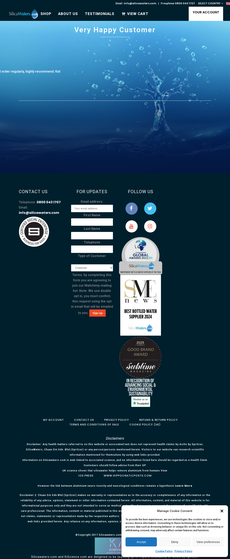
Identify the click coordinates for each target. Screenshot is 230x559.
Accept (141, 542)
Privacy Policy (183, 551)
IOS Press (85, 476)
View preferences (208, 542)
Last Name (92, 229)
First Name (92, 215)
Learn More (183, 485)
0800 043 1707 (185, 3)
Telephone (92, 242)
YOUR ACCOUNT (204, 12)
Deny (174, 542)
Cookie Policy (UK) (145, 424)
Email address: (92, 201)
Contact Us (84, 420)
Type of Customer (92, 256)
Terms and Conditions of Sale (94, 424)
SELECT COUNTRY (209, 3)
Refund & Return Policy (158, 420)
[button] (222, 511)
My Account (53, 420)
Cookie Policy (163, 551)
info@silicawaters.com (140, 3)
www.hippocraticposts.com (128, 476)
